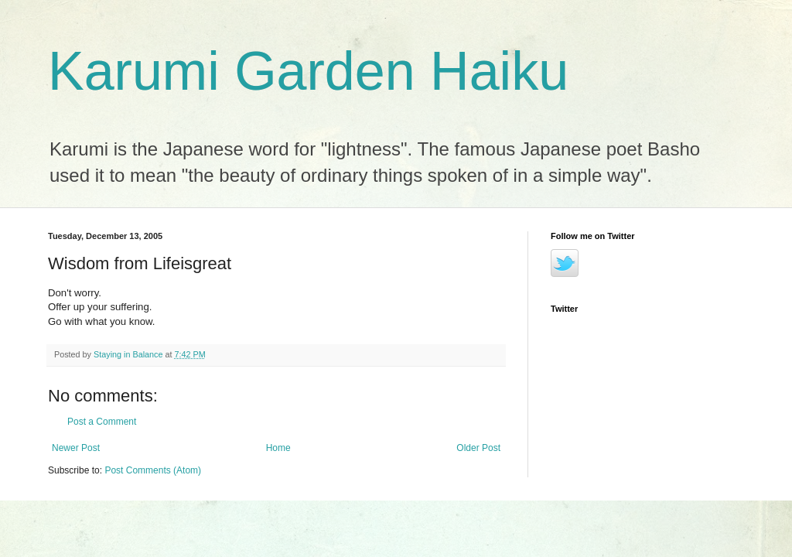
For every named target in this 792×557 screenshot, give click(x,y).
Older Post (478, 448)
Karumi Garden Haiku (308, 71)
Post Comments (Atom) (152, 470)
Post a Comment (101, 421)
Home (278, 448)
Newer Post (76, 448)
